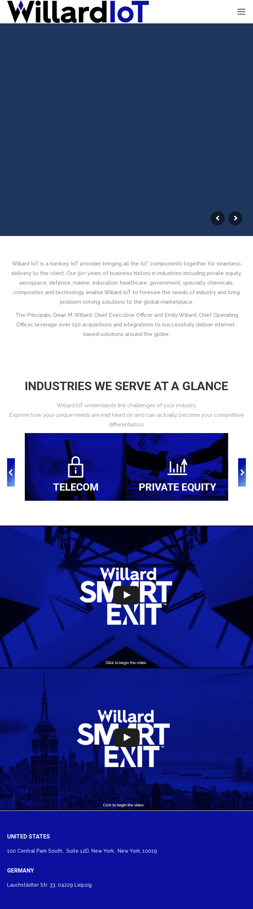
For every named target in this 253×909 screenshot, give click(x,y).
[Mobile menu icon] (241, 11)
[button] (11, 472)
